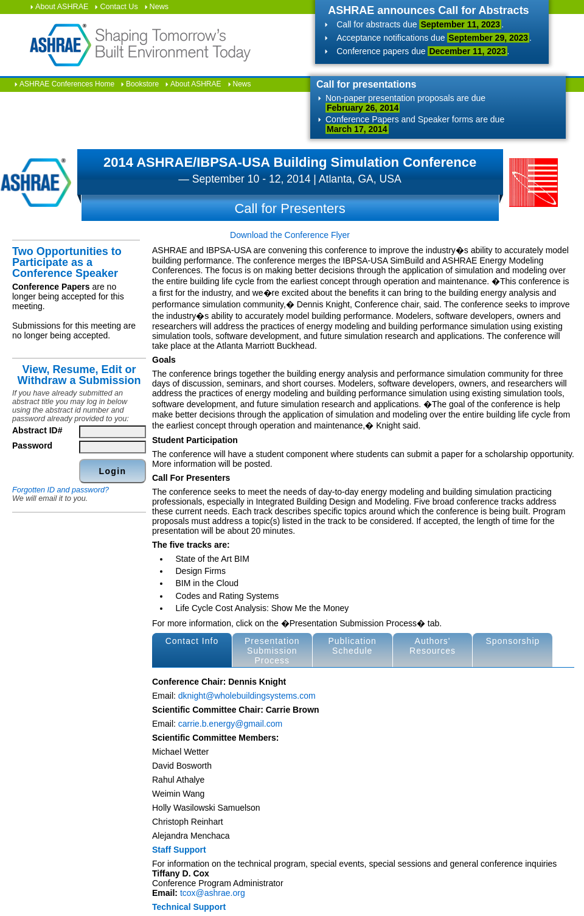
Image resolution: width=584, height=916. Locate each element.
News (159, 6)
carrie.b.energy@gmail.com (230, 724)
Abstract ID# (37, 430)
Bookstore (142, 84)
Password (32, 445)
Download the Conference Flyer (290, 235)
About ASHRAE (62, 6)
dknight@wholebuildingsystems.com (247, 696)
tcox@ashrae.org (212, 893)
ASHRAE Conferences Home (66, 84)
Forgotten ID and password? (60, 490)
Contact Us (118, 6)
